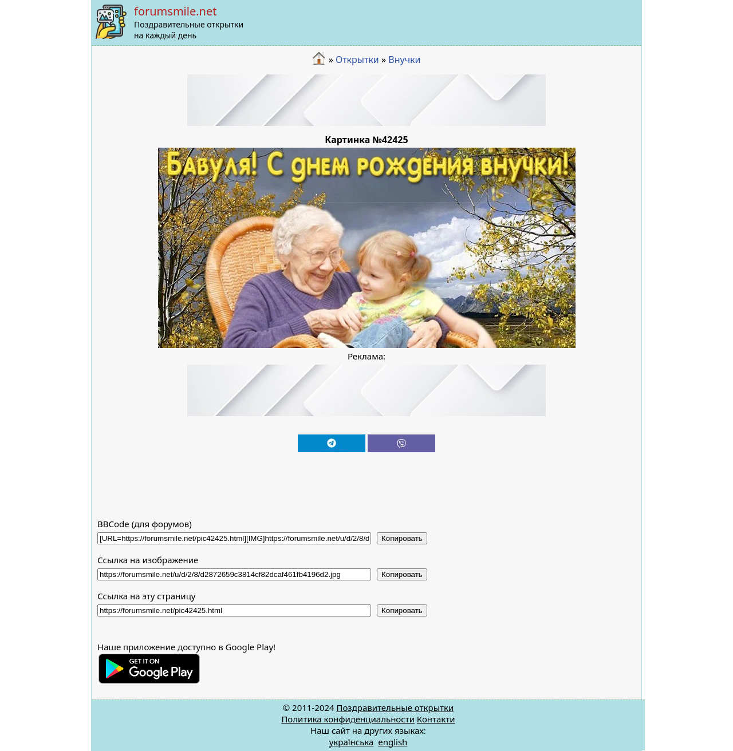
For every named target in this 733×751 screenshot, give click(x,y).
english (392, 742)
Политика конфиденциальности (348, 719)
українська (351, 742)
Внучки (404, 59)
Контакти (436, 719)
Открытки (357, 59)
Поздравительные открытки (395, 707)
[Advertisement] (366, 100)
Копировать (402, 538)
